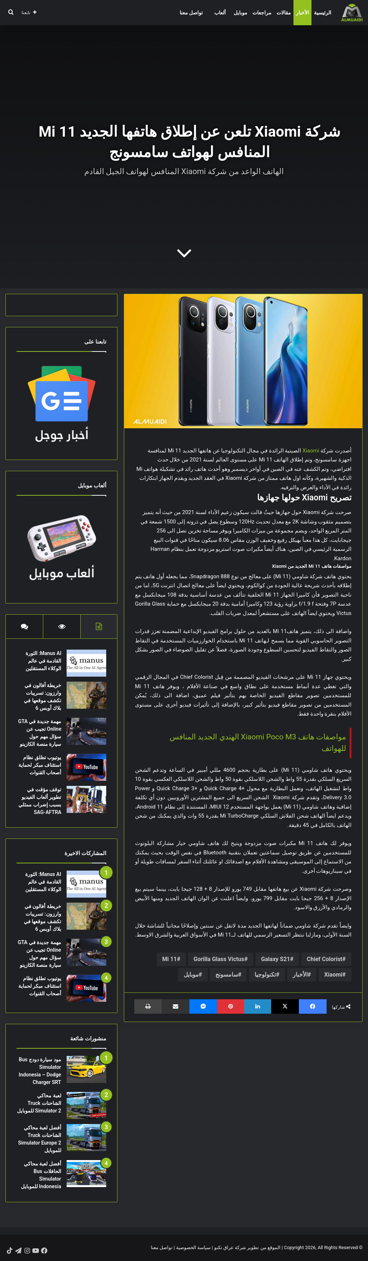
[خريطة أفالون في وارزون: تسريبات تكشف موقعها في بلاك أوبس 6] (86, 695)
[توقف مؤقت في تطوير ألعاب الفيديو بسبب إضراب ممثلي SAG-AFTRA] (86, 799)
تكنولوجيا (265, 974)
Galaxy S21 (275, 959)
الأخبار (302, 13)
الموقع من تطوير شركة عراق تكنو (247, 1248)
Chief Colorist (324, 959)
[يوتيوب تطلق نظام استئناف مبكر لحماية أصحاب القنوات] (86, 767)
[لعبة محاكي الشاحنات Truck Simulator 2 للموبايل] (86, 1105)
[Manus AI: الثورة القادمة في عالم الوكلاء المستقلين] (86, 663)
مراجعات (261, 13)
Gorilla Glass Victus (219, 959)
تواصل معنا (191, 13)
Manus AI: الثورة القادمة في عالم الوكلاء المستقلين (43, 660)
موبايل (240, 13)
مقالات (284, 13)
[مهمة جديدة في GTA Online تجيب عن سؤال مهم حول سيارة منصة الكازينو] (86, 731)
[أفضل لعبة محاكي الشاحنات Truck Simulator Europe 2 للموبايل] (86, 1137)
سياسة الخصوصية (193, 1248)
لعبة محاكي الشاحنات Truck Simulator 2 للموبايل (39, 1103)
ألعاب (220, 13)
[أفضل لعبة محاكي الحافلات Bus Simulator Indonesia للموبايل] (86, 1173)
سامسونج (226, 974)
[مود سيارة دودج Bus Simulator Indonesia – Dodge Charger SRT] (86, 1069)
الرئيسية (322, 13)
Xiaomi (310, 450)
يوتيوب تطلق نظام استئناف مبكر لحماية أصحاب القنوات (39, 765)
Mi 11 (169, 959)
